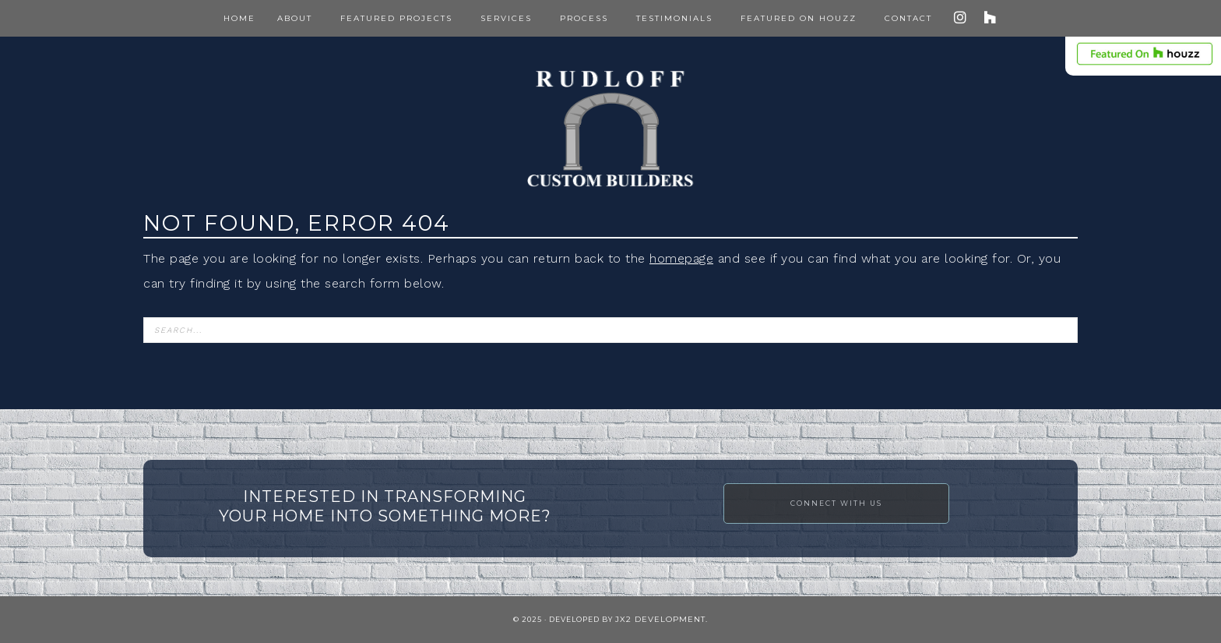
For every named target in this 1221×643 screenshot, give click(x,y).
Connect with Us (836, 503)
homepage (681, 258)
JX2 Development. (661, 619)
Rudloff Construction (610, 128)
